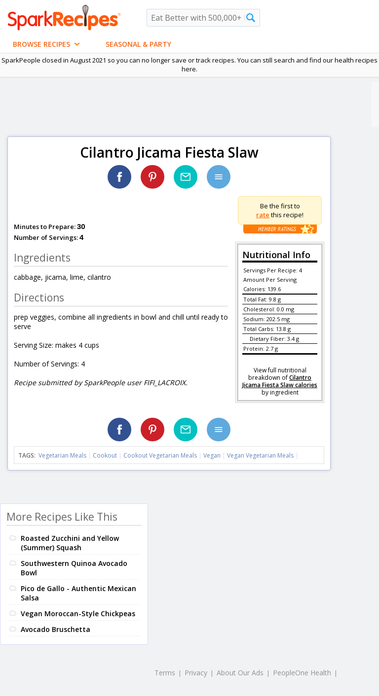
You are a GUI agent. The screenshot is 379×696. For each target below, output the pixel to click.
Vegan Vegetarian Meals (260, 455)
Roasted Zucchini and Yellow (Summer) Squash (70, 542)
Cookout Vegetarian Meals (160, 455)
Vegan (212, 455)
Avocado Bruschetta (55, 629)
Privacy (196, 672)
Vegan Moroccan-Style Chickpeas (78, 613)
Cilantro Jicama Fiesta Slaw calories (279, 381)
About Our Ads (240, 672)
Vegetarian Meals (62, 455)
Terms (164, 672)
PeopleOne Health (302, 672)
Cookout (105, 455)
